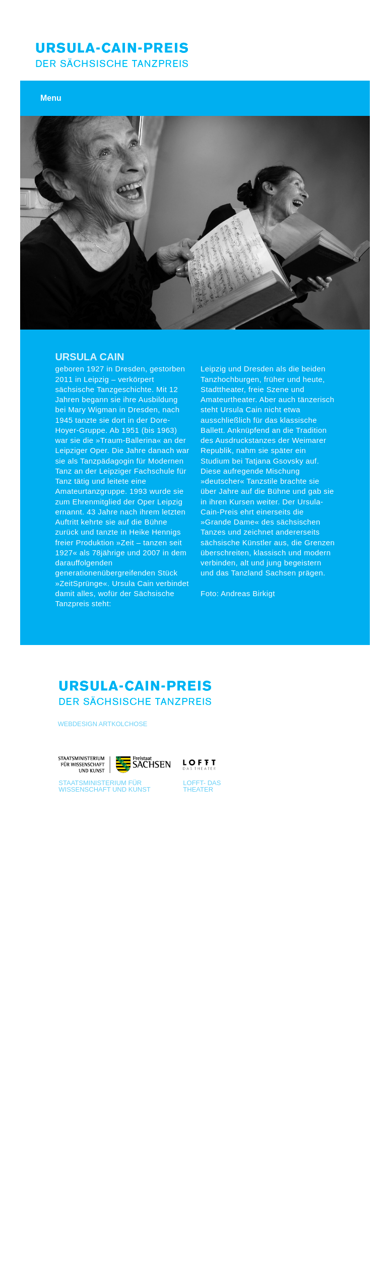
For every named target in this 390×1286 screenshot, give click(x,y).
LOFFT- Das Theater (202, 786)
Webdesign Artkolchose (103, 724)
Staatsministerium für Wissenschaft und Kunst (104, 786)
